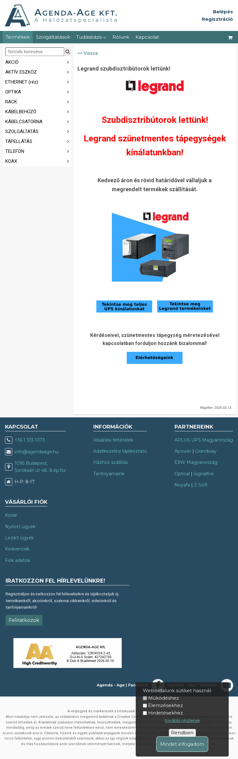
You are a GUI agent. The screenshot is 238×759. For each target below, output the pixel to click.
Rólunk (120, 37)
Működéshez (163, 698)
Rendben (182, 732)
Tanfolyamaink (109, 474)
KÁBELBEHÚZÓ (38, 111)
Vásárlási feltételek (113, 440)
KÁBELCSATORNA (38, 121)
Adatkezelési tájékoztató (120, 451)
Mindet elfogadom (182, 744)
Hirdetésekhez (165, 713)
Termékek (18, 37)
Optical (182, 474)
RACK (38, 101)
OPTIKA (38, 91)
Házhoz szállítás (110, 462)
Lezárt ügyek (19, 538)
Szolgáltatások (53, 37)
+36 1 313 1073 (30, 440)
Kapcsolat (147, 37)
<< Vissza (87, 53)
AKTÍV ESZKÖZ (38, 71)
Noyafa (182, 485)
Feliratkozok (24, 620)
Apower (182, 451)
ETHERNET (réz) (38, 81)
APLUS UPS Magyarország (203, 440)
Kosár (11, 515)
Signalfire (204, 474)
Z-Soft (201, 485)
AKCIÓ (38, 61)
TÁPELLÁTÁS (38, 141)
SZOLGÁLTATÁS (38, 131)
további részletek (182, 720)
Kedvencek (17, 549)
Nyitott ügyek (20, 526)
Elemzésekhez (165, 705)
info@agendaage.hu (37, 452)
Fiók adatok (17, 560)
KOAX (38, 160)
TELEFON (38, 151)
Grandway (206, 451)
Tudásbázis (91, 37)
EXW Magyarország (196, 462)
